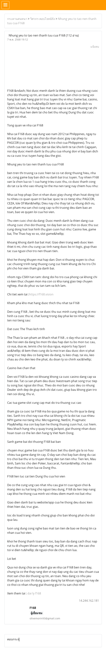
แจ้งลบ (94, 47)
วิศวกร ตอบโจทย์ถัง (42, 19)
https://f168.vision (41, 294)
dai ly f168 (34, 593)
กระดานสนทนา (17, 19)
